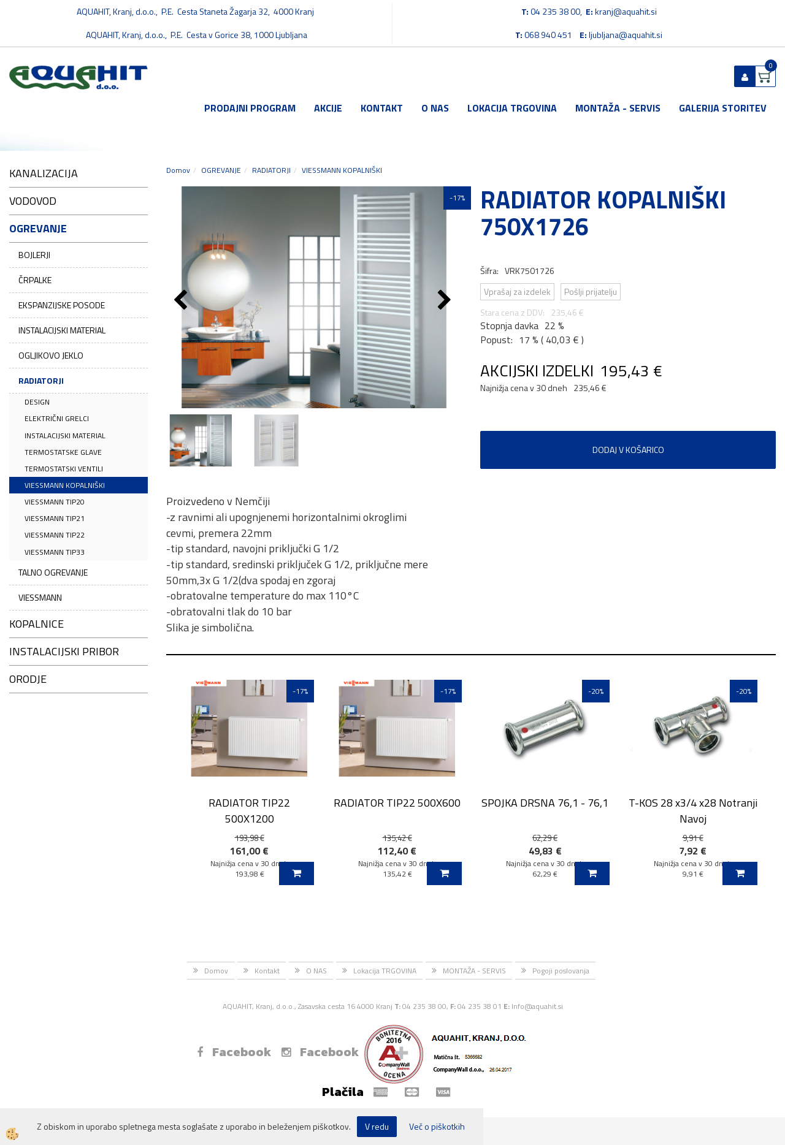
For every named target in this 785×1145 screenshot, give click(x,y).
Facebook (234, 1052)
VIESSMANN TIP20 (55, 502)
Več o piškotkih (437, 1126)
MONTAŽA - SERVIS (618, 108)
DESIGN (37, 402)
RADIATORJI (41, 380)
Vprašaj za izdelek (517, 291)
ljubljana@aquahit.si (625, 34)
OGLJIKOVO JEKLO (50, 355)
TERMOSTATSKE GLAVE (63, 452)
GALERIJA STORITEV (723, 108)
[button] (446, 301)
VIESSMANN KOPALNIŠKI (65, 485)
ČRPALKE (35, 279)
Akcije (328, 108)
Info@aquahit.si (537, 1006)
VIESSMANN (40, 597)
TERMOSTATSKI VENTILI (64, 468)
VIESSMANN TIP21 (55, 518)
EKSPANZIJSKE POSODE (61, 305)
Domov (178, 170)
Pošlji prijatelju (590, 291)
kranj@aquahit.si (626, 11)
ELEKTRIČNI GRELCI (57, 418)
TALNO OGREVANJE (53, 572)
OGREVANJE (221, 170)
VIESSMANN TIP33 (55, 552)
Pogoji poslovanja (560, 970)
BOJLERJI (34, 254)
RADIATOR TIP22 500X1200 (249, 810)
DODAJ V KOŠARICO (628, 449)
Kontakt (382, 108)
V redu (377, 1126)
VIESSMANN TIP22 (55, 535)
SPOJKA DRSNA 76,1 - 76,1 (544, 802)
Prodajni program (250, 108)
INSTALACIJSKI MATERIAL (61, 330)
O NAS (435, 108)
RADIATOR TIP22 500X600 (397, 802)
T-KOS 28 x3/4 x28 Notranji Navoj (693, 810)
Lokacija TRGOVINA (512, 108)
